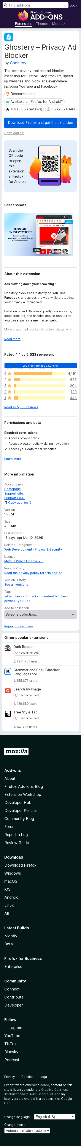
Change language (17, 1117)
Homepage (12, 489)
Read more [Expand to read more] (12, 339)
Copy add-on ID (18, 502)
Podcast (11, 1059)
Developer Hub (17, 802)
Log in (74, 5)
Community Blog (19, 818)
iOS (7, 889)
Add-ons (12, 770)
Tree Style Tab (25, 712)
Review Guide (16, 842)
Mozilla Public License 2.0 (23, 561)
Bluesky (11, 1051)
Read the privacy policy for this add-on (33, 573)
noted (44, 1085)
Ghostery (18, 63)
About (10, 778)
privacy (9, 601)
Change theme (14, 1124)
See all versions (16, 584)
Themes (42, 23)
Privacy (9, 1077)
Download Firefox (20, 865)
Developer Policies (21, 810)
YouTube (12, 1035)
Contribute (14, 997)
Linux (9, 905)
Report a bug (16, 834)
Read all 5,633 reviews (21, 407)
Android (11, 897)
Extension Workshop (22, 794)
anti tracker (31, 596)
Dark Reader (23, 647)
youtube (24, 601)
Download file (14, 133)
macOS (10, 881)
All (6, 913)
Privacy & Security (48, 549)
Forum (10, 826)
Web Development (18, 549)
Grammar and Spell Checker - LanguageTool (37, 672)
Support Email (14, 498)
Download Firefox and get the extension (40, 122)
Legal (44, 1077)
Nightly (10, 936)
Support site (13, 493)
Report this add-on (18, 626)
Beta (8, 944)
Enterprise (13, 966)
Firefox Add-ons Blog (23, 786)
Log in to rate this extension (40, 365)
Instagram (13, 1027)
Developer (13, 1005)
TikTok (10, 1043)
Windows (12, 873)
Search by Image (27, 689)
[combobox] (35, 5)
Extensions (23, 23)
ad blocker (12, 596)
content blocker (54, 596)
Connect (12, 989)
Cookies (27, 1077)
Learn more (12, 459)
